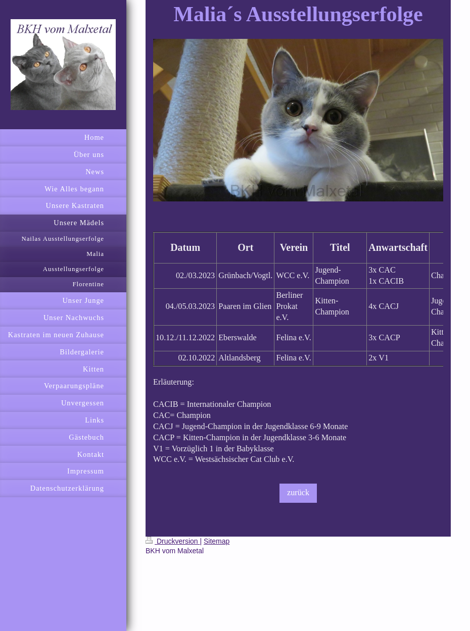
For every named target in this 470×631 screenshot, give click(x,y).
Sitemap (216, 541)
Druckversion (173, 541)
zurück (298, 492)
